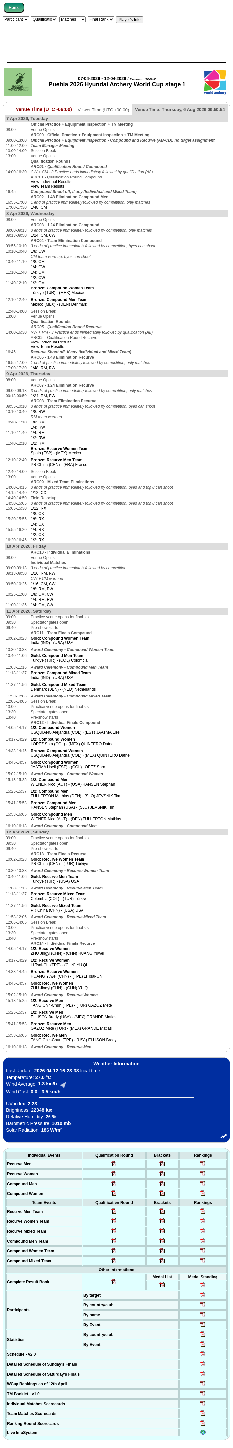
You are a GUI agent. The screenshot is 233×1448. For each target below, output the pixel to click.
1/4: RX (37, 529)
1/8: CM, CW (42, 594)
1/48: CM (39, 207)
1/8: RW (38, 411)
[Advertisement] (116, 45)
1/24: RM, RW (43, 396)
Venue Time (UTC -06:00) (44, 109)
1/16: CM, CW (43, 584)
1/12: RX (38, 508)
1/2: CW (38, 277)
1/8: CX (37, 513)
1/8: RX (37, 519)
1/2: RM (38, 443)
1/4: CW (38, 267)
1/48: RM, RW (43, 368)
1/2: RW (38, 438)
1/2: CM (38, 283)
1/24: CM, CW (43, 235)
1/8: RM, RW (42, 589)
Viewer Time (103, 109)
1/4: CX (37, 524)
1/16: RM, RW (43, 573)
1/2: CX (37, 535)
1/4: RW (38, 427)
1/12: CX (38, 492)
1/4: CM (38, 272)
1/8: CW (38, 251)
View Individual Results (51, 181)
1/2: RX (37, 540)
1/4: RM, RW (42, 599)
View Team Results (47, 186)
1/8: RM (38, 422)
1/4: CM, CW (42, 605)
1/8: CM (38, 262)
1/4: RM (38, 432)
